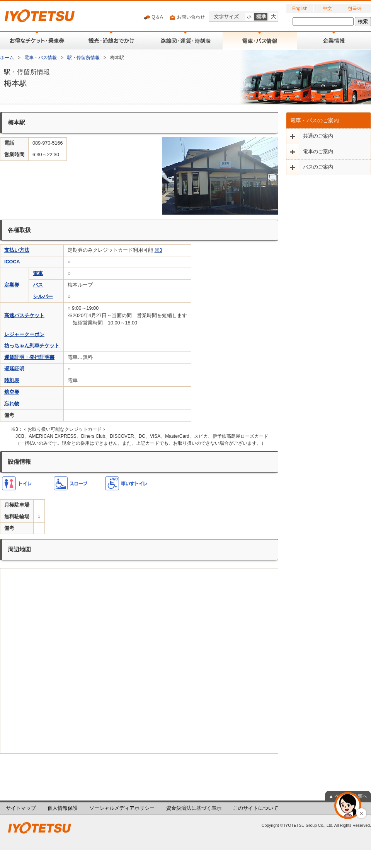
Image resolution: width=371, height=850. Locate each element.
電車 (38, 273)
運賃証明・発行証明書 (29, 357)
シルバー (43, 296)
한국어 (355, 8)
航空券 (11, 392)
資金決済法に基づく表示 (193, 808)
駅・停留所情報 (83, 57)
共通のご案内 (318, 136)
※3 (158, 250)
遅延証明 (14, 369)
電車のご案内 (318, 151)
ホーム (7, 57)
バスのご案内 (318, 167)
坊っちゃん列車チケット (32, 345)
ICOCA (12, 262)
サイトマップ (21, 808)
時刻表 (11, 380)
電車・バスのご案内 (314, 120)
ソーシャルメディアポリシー (122, 808)
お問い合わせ (187, 17)
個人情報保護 (63, 808)
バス (38, 285)
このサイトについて (255, 808)
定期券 (11, 285)
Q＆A (153, 17)
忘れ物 (11, 403)
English (299, 8)
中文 (327, 8)
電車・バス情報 (40, 57)
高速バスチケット (24, 315)
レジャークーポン (24, 334)
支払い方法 (16, 250)
